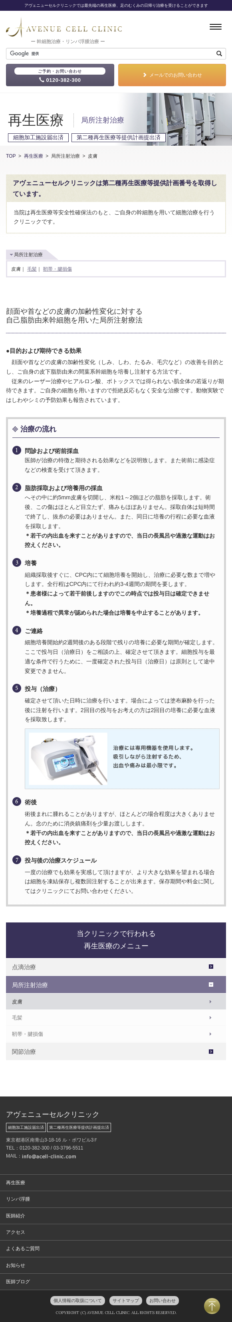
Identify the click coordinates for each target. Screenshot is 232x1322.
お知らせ (15, 1265)
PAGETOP (212, 1306)
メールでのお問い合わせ (172, 75)
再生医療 (33, 156)
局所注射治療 (30, 985)
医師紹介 (15, 1216)
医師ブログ (18, 1281)
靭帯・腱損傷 (57, 269)
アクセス (15, 1232)
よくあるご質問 (23, 1248)
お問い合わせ (162, 1300)
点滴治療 (24, 967)
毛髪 (32, 269)
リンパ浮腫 (18, 1199)
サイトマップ (126, 1300)
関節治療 (24, 1051)
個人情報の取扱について (78, 1300)
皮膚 (17, 1002)
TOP (11, 156)
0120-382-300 (59, 75)
